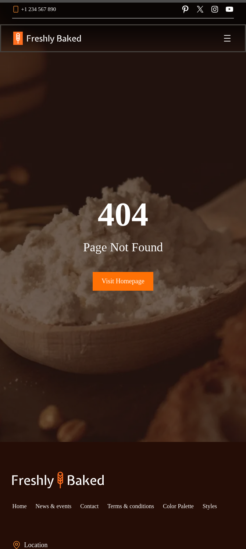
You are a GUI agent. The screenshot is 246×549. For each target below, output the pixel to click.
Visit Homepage (122, 281)
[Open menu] (227, 38)
